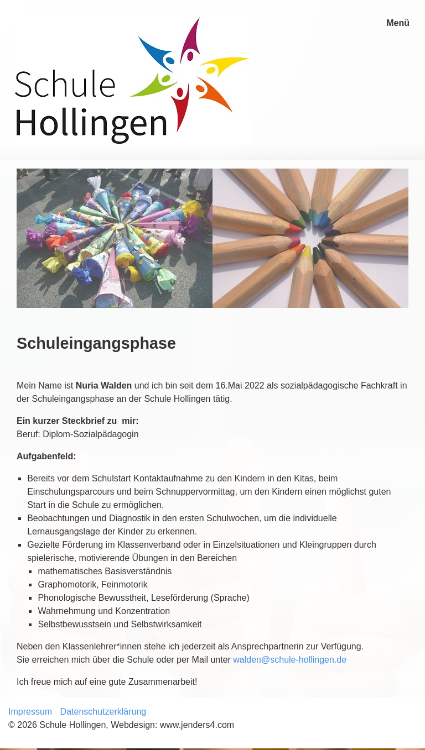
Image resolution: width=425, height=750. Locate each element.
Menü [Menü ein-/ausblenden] (398, 23)
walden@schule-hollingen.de (289, 659)
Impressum (30, 711)
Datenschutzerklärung (103, 711)
